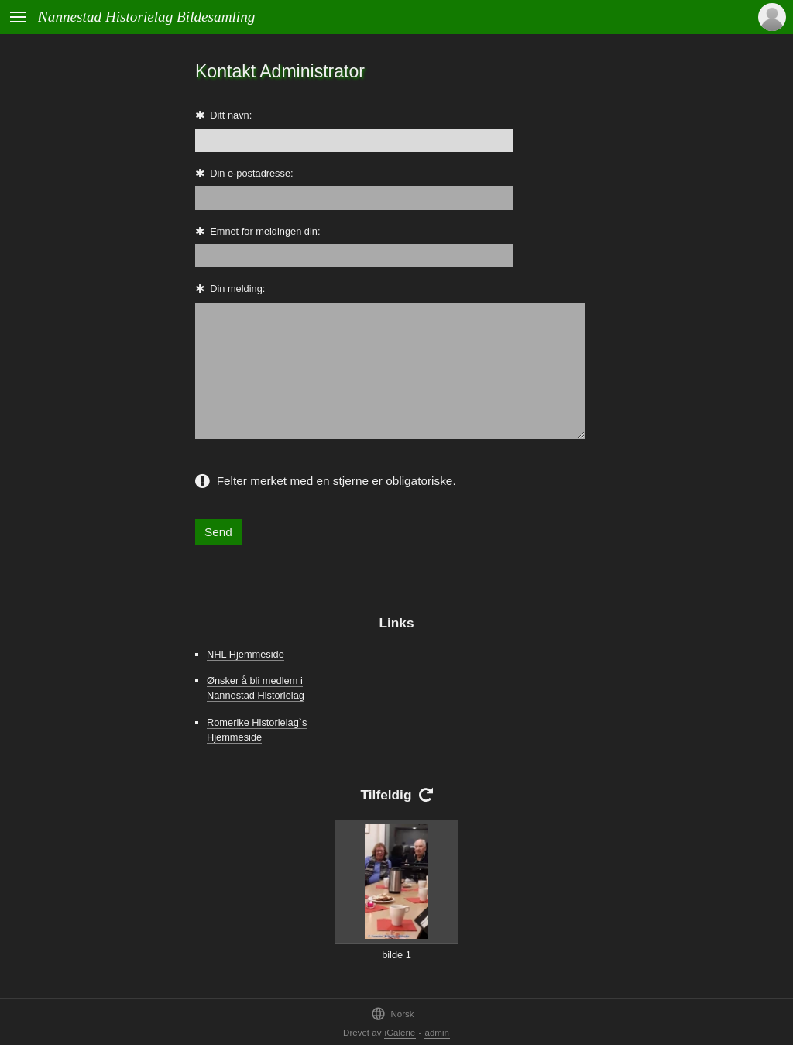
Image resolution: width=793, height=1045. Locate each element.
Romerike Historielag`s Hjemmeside (257, 730)
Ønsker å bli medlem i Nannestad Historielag (255, 688)
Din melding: (237, 288)
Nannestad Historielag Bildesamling (146, 17)
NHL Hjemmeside (245, 654)
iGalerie (400, 1032)
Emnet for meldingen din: (265, 231)
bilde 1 (396, 955)
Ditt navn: (231, 115)
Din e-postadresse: (251, 173)
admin (437, 1032)
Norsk (392, 1013)
